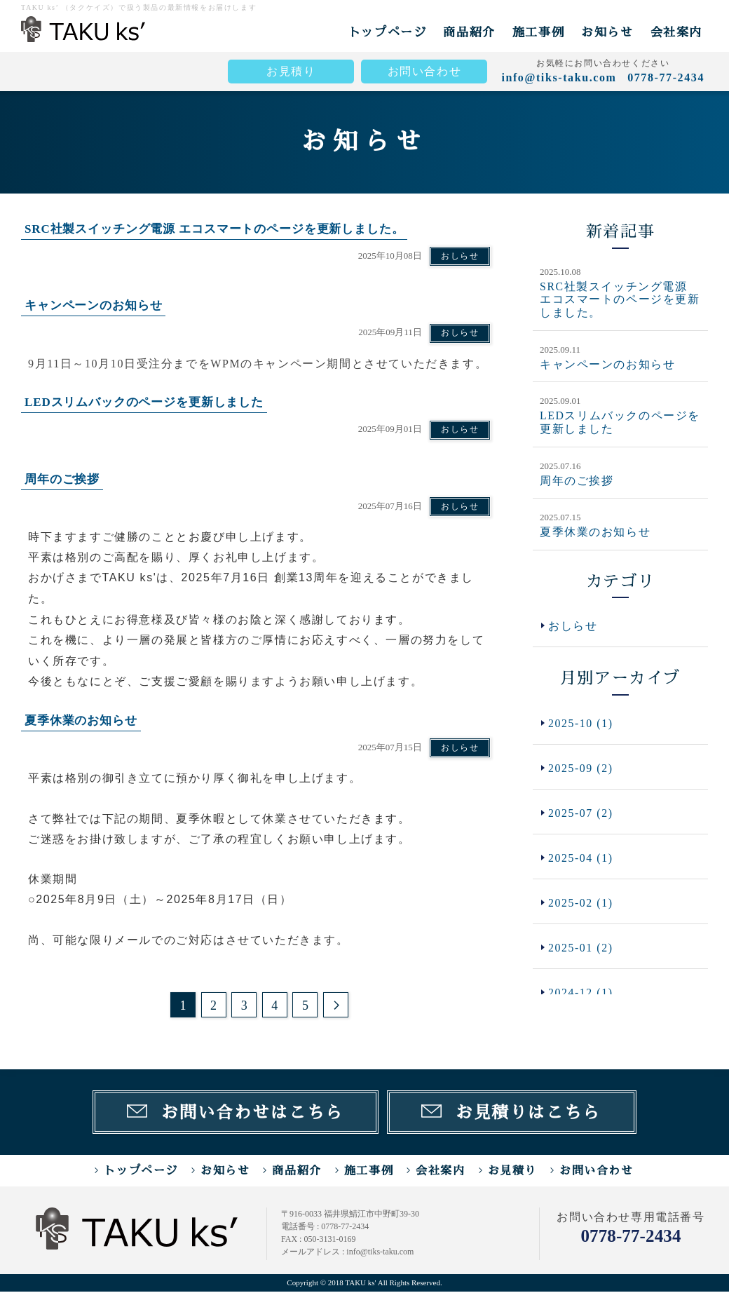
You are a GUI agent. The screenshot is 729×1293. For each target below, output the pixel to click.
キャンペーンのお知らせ (608, 364)
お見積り (290, 71)
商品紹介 (469, 32)
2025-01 (581, 949)
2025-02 (581, 904)
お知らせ (607, 32)
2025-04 (581, 859)
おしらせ (460, 256)
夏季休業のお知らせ (595, 530)
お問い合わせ (425, 71)
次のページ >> (335, 1005)
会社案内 (676, 32)
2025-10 (581, 722)
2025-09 (581, 767)
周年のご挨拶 (577, 479)
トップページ (387, 32)
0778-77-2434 (631, 1237)
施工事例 (538, 32)
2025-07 (581, 813)
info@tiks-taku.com (558, 77)
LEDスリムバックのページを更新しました (620, 421)
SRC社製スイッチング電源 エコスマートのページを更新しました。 (620, 299)
